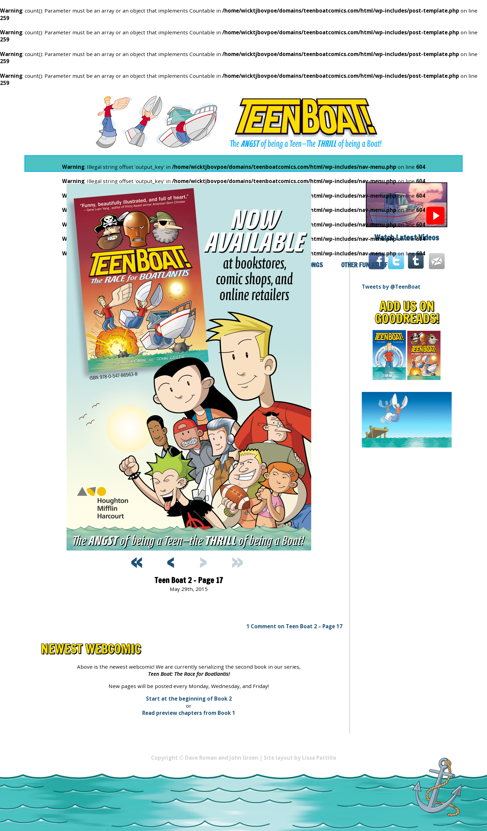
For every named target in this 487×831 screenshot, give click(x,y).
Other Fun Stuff (364, 264)
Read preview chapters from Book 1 (188, 712)
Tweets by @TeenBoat (391, 286)
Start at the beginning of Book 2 (189, 698)
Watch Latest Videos (406, 237)
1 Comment (294, 626)
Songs (314, 264)
